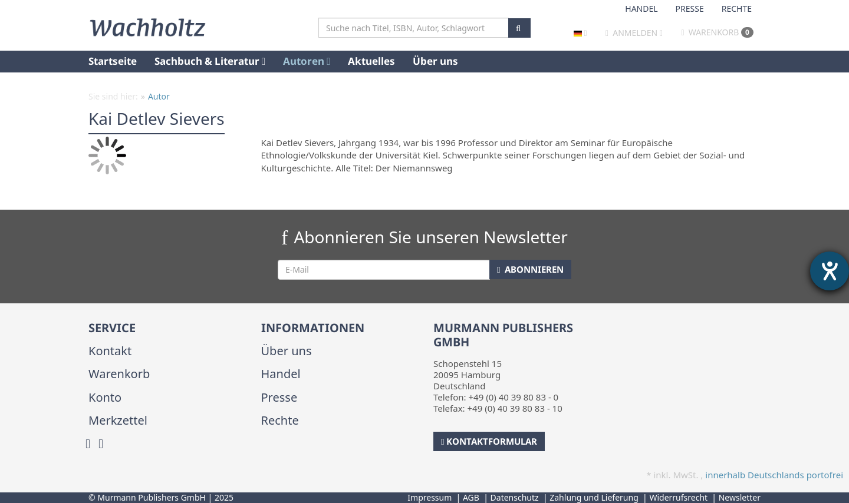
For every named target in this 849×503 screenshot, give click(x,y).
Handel (641, 8)
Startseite (112, 61)
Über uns (435, 61)
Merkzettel (117, 420)
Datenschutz (515, 497)
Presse (690, 8)
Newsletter (740, 497)
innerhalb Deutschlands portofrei (774, 475)
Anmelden (635, 32)
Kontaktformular (489, 441)
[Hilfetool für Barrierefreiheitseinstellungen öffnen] (829, 271)
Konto (104, 397)
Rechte (737, 8)
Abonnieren (530, 269)
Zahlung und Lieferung (594, 497)
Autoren (306, 61)
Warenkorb (717, 32)
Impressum (429, 497)
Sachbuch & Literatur (209, 61)
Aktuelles (371, 61)
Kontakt (109, 351)
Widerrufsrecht (678, 497)
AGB (471, 497)
